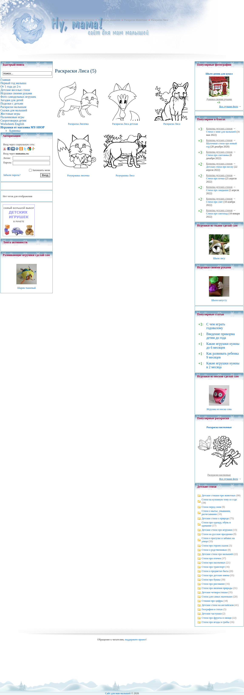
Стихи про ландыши (217, 190)
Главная (55, 19)
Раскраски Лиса (159, 19)
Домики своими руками (219, 99)
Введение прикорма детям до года (220, 336)
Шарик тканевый (26, 287)
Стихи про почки (215, 178)
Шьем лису (219, 258)
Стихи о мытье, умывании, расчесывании (216, 513)
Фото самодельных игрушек (79, 19)
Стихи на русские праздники (217, 534)
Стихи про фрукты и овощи (217, 617)
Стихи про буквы (211, 579)
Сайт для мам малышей (118, 693)
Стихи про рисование (213, 583)
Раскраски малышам (109, 19)
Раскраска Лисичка (78, 123)
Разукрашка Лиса (125, 175)
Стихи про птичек (211, 558)
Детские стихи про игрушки (217, 529)
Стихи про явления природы (217, 588)
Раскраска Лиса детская (125, 123)
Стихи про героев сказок (215, 545)
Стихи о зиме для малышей (221, 131)
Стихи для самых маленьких (217, 596)
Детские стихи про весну (219, 166)
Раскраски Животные (135, 19)
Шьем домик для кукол (219, 73)
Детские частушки (212, 613)
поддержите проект (135, 639)
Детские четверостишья (215, 592)
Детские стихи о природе (215, 518)
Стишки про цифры (212, 600)
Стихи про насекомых (214, 562)
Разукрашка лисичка (78, 175)
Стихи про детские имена (215, 575)
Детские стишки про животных (219, 495)
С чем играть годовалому (215, 326)
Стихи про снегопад (217, 213)
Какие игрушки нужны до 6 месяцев (222, 345)
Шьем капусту (219, 300)
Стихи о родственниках (214, 549)
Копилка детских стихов (219, 128)
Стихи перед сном (211, 506)
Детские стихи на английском (218, 605)
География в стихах (212, 609)
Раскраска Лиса (171, 123)
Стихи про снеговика (217, 155)
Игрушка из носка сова (219, 409)
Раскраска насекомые (219, 427)
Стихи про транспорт (213, 566)
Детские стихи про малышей (217, 554)
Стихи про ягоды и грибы (215, 622)
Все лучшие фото (228, 106)
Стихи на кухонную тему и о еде (219, 499)
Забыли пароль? (11, 175)
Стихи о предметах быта (215, 571)
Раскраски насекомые (219, 474)
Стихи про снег (214, 201)
